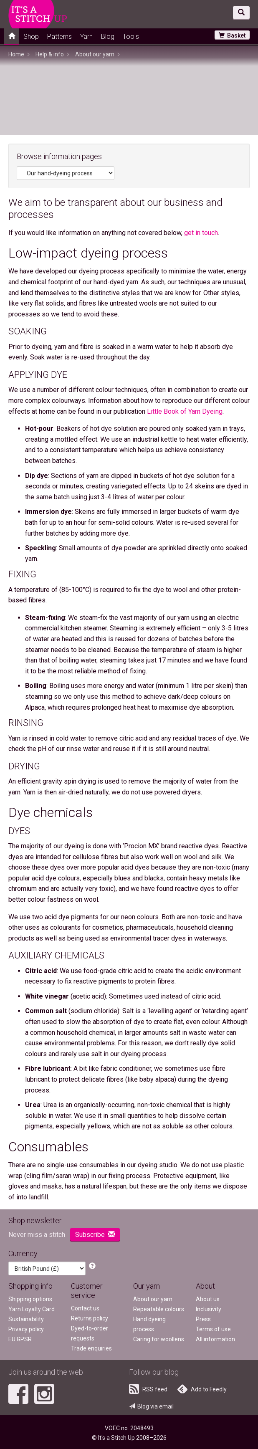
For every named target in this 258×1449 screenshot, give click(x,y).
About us (208, 1299)
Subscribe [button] (95, 1235)
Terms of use (213, 1329)
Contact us (85, 1308)
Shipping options (30, 1299)
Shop (31, 36)
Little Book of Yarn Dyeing (185, 411)
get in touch (201, 233)
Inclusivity (208, 1309)
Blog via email (151, 1406)
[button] (92, 1266)
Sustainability (26, 1319)
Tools (131, 36)
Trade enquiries (91, 1348)
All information (215, 1339)
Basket (232, 35)
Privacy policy (26, 1329)
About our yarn (152, 1299)
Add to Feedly (202, 1389)
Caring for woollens (158, 1339)
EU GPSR (20, 1339)
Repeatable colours (158, 1309)
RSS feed (148, 1389)
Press (203, 1319)
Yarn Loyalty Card (31, 1309)
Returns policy (89, 1318)
